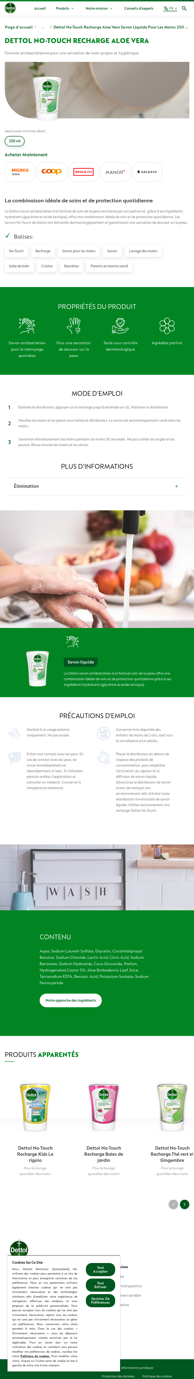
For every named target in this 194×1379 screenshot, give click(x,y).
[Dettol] (10, 9)
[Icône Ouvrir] (184, 8)
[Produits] (62, 8)
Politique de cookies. (35, 1356)
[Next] (184, 1204)
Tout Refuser (100, 1285)
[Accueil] (40, 8)
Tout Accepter (100, 1270)
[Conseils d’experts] (138, 8)
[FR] (170, 8)
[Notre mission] (97, 8)
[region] (64, 1313)
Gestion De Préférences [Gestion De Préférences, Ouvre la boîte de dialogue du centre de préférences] (100, 1301)
